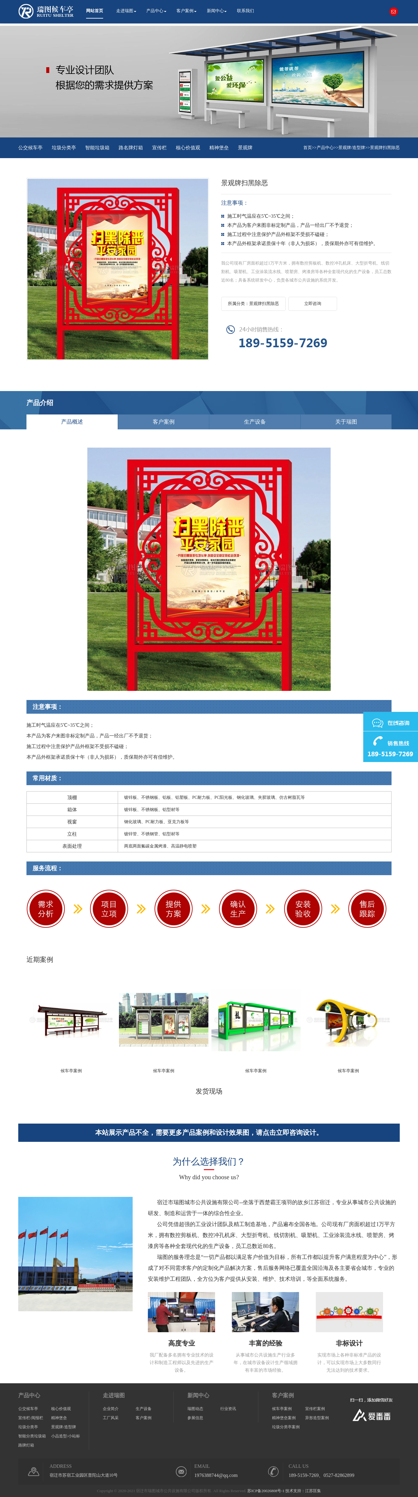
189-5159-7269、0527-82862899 (321, 1475)
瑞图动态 (195, 1408)
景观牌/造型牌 (351, 147)
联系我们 (245, 11)
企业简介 (111, 1408)
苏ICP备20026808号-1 (265, 1490)
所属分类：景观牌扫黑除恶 (253, 303)
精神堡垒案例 (284, 1418)
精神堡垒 (219, 147)
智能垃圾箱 (97, 147)
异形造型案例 (317, 1418)
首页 (307, 147)
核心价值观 (188, 147)
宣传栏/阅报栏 (30, 1418)
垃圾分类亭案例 (286, 1427)
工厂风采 (111, 1418)
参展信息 (195, 1418)
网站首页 (94, 11)
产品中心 (154, 11)
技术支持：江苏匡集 (303, 1490)
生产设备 (144, 1408)
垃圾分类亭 (64, 147)
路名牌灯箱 (131, 147)
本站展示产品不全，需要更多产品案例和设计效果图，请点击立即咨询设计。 (209, 1132)
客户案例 (184, 11)
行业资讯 (228, 1408)
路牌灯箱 (26, 1445)
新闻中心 (215, 11)
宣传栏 (159, 147)
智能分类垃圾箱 (32, 1436)
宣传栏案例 (315, 1408)
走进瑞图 (124, 11)
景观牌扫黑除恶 (385, 147)
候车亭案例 (282, 1408)
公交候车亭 (30, 147)
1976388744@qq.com (216, 1475)
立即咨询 (312, 303)
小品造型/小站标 (65, 1436)
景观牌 (245, 147)
